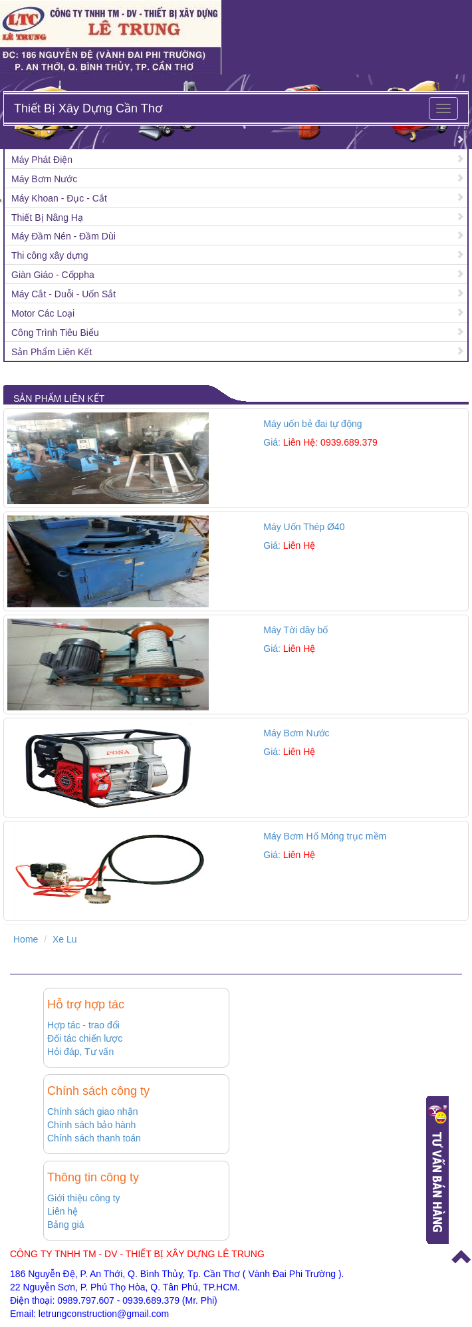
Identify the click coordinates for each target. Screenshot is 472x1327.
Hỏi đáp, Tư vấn (80, 1051)
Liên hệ (62, 1211)
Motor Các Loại (42, 313)
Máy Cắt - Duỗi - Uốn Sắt (63, 294)
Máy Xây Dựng (42, 140)
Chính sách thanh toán (94, 1138)
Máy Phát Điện (41, 159)
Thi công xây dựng (49, 255)
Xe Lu (65, 939)
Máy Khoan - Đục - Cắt (59, 198)
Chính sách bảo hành (91, 1124)
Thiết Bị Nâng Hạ (47, 217)
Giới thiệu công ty (83, 1198)
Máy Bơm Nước (44, 179)
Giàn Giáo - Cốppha (52, 274)
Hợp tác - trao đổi (83, 1025)
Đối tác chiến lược (84, 1038)
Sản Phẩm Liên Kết (51, 352)
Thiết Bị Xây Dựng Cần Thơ (88, 108)
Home (25, 939)
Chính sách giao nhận (92, 1111)
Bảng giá (65, 1224)
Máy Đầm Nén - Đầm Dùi (63, 236)
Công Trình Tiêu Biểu (55, 332)
